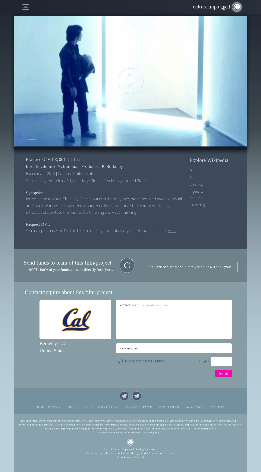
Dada (193, 170)
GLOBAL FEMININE (49, 407)
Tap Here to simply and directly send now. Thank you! (189, 267)
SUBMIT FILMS (169, 407)
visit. (172, 231)
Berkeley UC (52, 343)
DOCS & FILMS (79, 407)
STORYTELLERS (107, 407)
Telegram (136, 395)
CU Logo (130, 442)
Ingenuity (196, 191)
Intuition (196, 198)
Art (192, 177)
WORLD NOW (195, 407)
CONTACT (218, 407)
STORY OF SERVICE (138, 407)
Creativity (196, 184)
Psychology (198, 205)
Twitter (124, 395)
